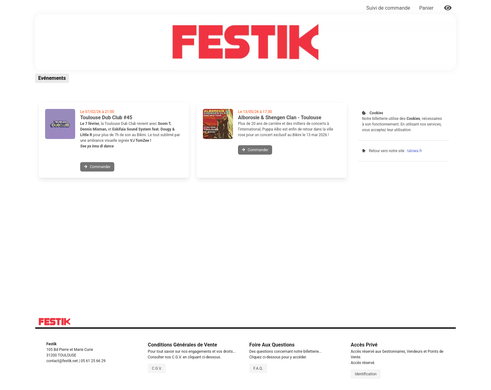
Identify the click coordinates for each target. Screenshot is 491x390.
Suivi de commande (388, 8)
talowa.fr (414, 151)
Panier (427, 8)
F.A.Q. (258, 368)
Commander (97, 167)
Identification (366, 374)
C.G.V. (157, 368)
